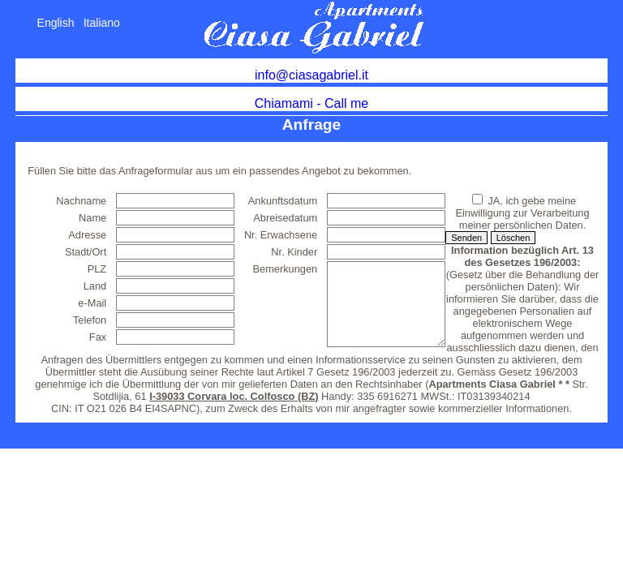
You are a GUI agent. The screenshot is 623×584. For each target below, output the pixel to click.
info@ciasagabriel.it (311, 75)
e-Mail (92, 303)
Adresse (87, 235)
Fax (97, 337)
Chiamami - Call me (311, 103)
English (56, 22)
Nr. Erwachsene (280, 235)
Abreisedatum (285, 218)
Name (92, 218)
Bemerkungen (285, 269)
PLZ (97, 269)
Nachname (81, 201)
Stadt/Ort (85, 252)
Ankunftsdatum (282, 201)
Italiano (102, 22)
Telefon (89, 320)
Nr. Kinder (294, 252)
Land (95, 286)
